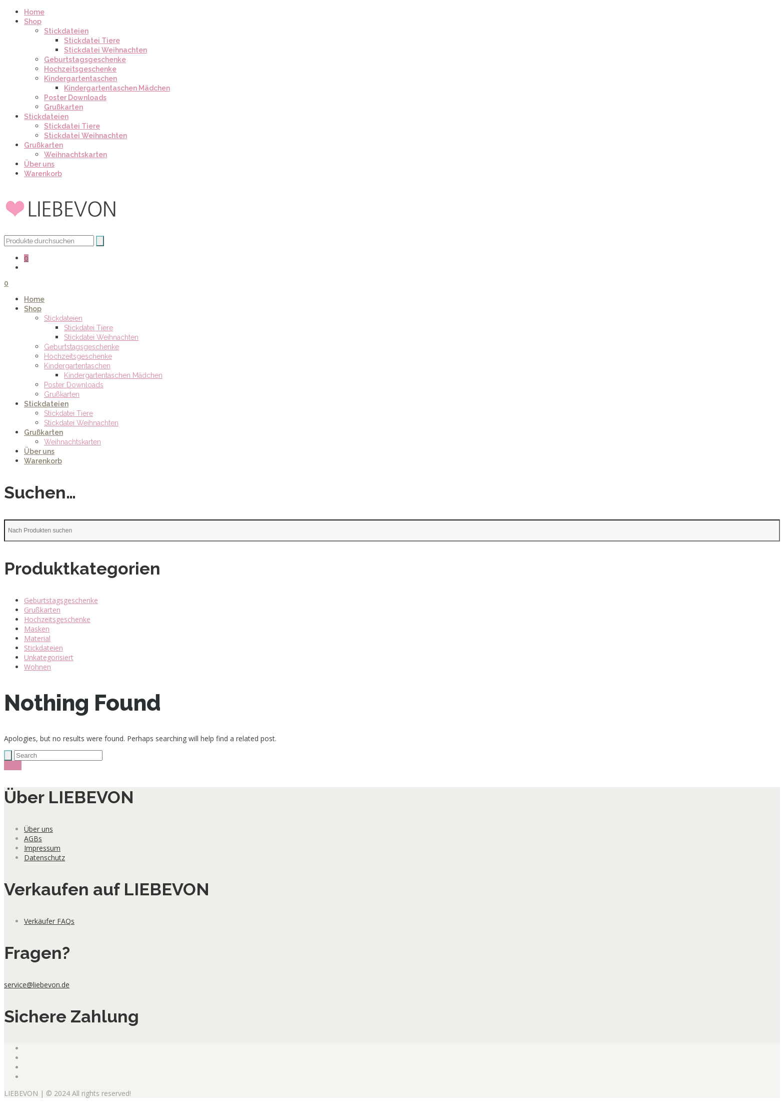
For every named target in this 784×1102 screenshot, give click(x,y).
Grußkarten (63, 107)
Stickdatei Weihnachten (105, 50)
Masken (37, 629)
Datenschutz (44, 857)
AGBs (33, 838)
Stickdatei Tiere (92, 41)
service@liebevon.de (37, 984)
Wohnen (37, 667)
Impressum (42, 848)
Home (34, 12)
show (13, 765)
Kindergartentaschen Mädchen (117, 88)
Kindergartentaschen (80, 79)
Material (37, 638)
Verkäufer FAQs (49, 921)
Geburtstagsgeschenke (85, 60)
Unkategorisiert (49, 657)
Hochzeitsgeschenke (80, 69)
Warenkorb (43, 174)
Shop (33, 22)
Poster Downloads (75, 98)
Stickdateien (66, 31)
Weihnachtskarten (75, 155)
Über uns (39, 164)
